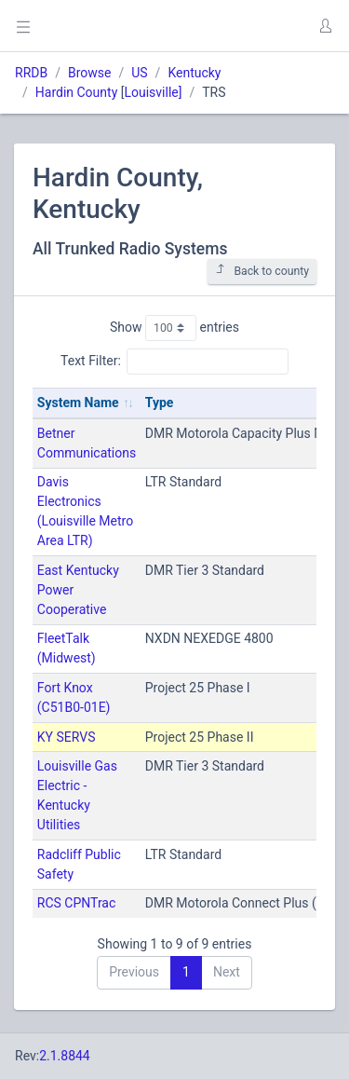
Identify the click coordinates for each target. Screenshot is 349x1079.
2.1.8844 (64, 1055)
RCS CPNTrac (76, 902)
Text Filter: (174, 361)
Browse (89, 72)
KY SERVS (66, 737)
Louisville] (152, 92)
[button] (325, 26)
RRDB (31, 72)
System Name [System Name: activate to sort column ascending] (78, 402)
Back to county (262, 271)
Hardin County (76, 92)
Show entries (174, 328)
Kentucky (194, 72)
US (139, 72)
